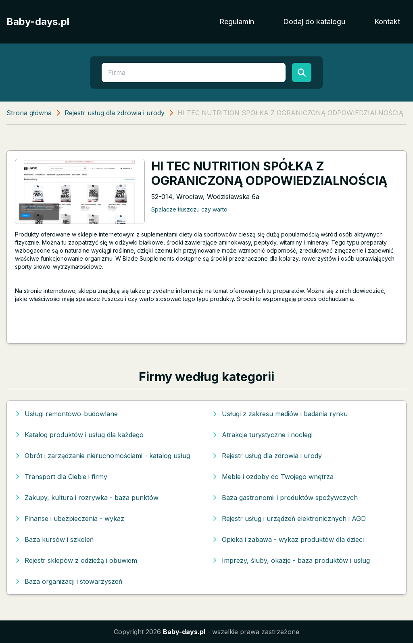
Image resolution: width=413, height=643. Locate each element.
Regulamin (236, 21)
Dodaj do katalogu (314, 21)
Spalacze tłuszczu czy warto (189, 209)
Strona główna (29, 113)
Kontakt (387, 21)
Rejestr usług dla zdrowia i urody (115, 113)
